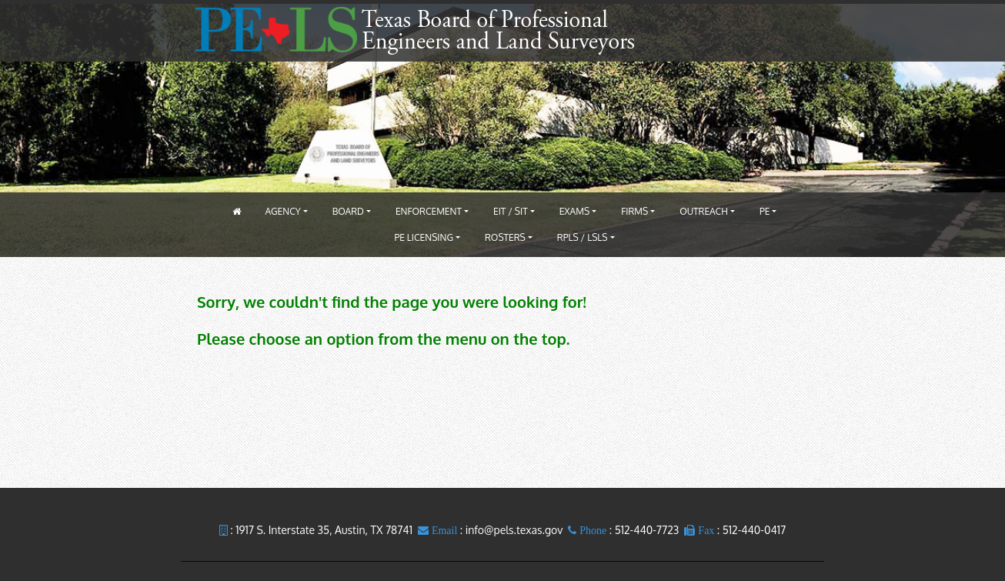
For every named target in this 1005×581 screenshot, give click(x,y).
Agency (283, 211)
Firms (634, 211)
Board (348, 211)
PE (765, 211)
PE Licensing (423, 237)
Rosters (505, 237)
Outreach (703, 211)
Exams (574, 211)
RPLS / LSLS (582, 237)
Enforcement (429, 211)
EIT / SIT (510, 211)
